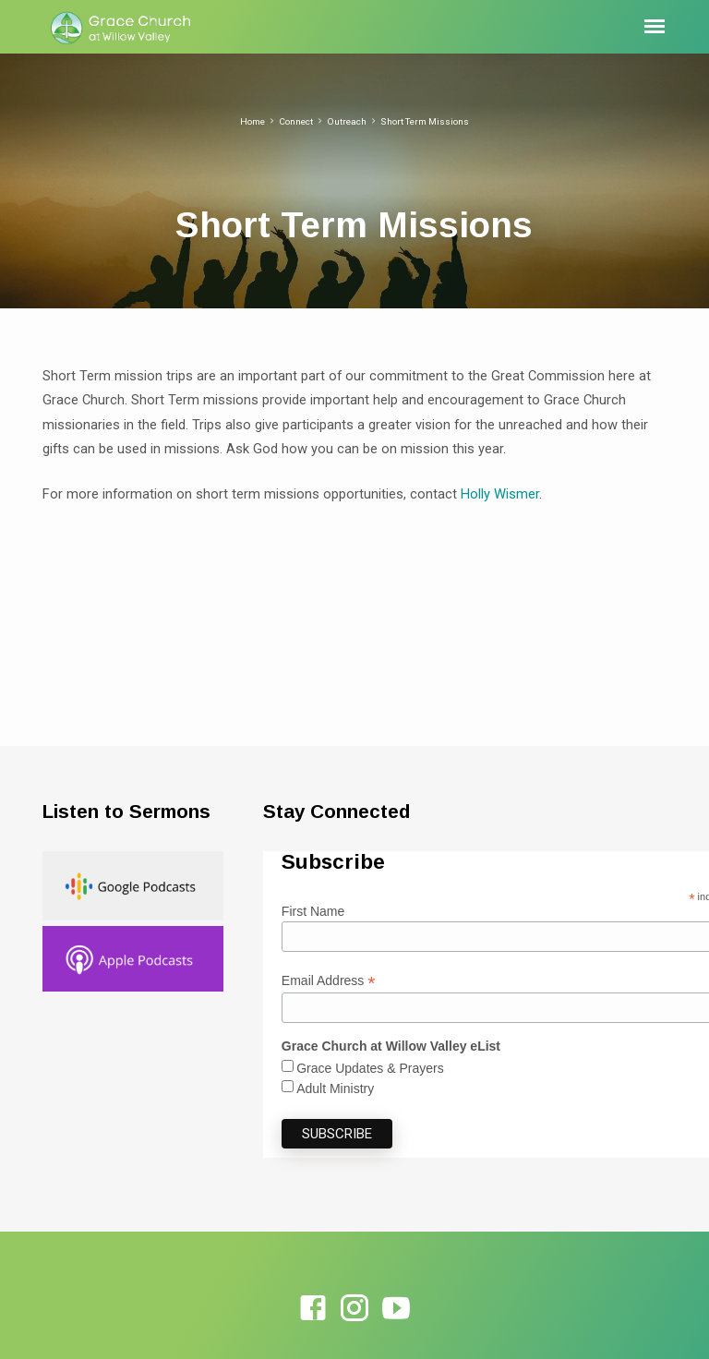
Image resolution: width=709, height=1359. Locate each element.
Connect (296, 121)
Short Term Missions (424, 121)
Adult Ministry (335, 1088)
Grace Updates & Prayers (370, 1068)
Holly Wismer (500, 494)
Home (252, 121)
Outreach (347, 121)
